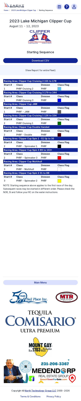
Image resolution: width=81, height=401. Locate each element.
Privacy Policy (53, 396)
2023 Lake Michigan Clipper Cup (23, 10)
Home (6, 10)
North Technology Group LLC (40, 390)
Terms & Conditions (30, 396)
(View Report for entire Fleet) (40, 70)
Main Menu (40, 282)
